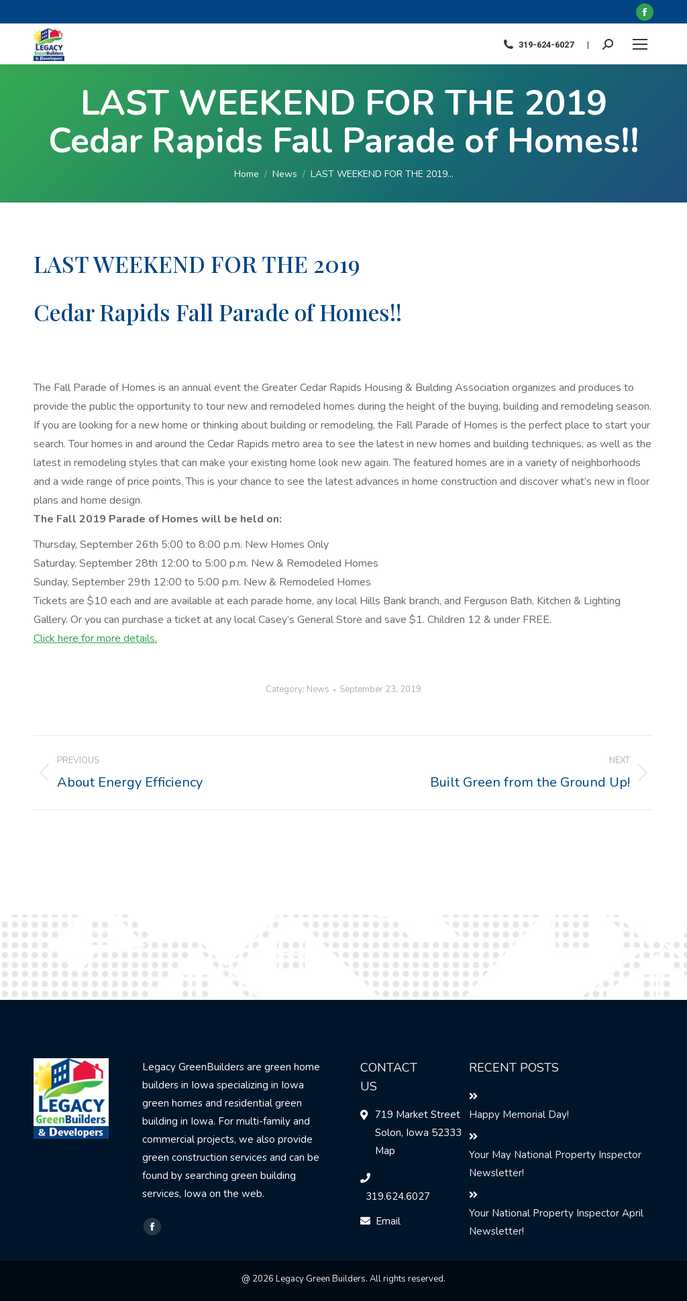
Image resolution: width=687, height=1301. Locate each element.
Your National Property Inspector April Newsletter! (556, 1222)
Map (385, 1150)
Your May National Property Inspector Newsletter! (555, 1164)
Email (388, 1221)
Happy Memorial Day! (519, 1114)
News (318, 689)
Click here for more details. (95, 638)
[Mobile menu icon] (640, 44)
